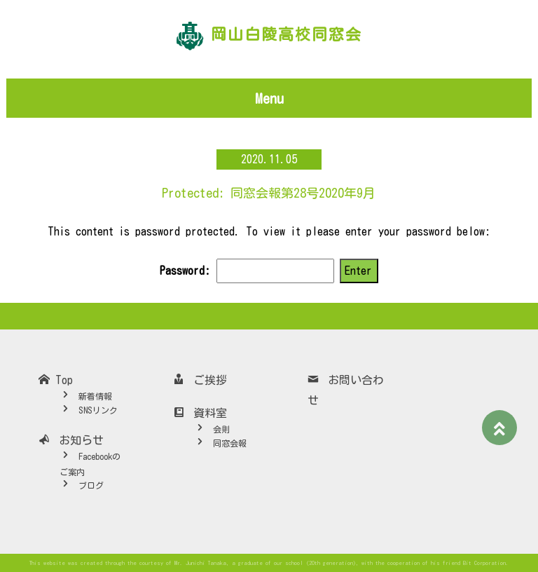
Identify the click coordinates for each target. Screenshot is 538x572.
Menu (269, 98)
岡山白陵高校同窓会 (286, 34)
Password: (246, 271)
